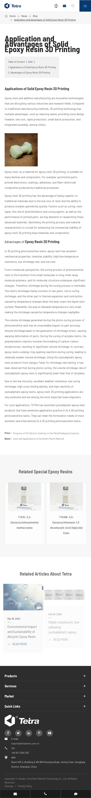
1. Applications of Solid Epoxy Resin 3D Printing (32, 67)
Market (9, 696)
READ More (16, 644)
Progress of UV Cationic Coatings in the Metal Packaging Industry (46, 432)
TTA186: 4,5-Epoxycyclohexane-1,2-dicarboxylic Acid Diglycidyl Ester (66, 526)
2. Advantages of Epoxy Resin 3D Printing (29, 72)
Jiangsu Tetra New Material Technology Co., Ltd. (43, 778)
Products (11, 676)
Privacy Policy (25, 786)
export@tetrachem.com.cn (25, 743)
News (24, 15)
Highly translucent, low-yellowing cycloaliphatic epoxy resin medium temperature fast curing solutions (63, 627)
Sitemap (9, 786)
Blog (35, 15)
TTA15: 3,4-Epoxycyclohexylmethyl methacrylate (25, 523)
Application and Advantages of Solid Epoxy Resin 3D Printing (45, 19)
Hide (30, 61)
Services (10, 686)
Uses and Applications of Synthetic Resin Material (38, 437)
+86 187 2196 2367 (20, 752)
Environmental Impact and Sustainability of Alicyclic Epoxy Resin (21, 631)
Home (13, 15)
